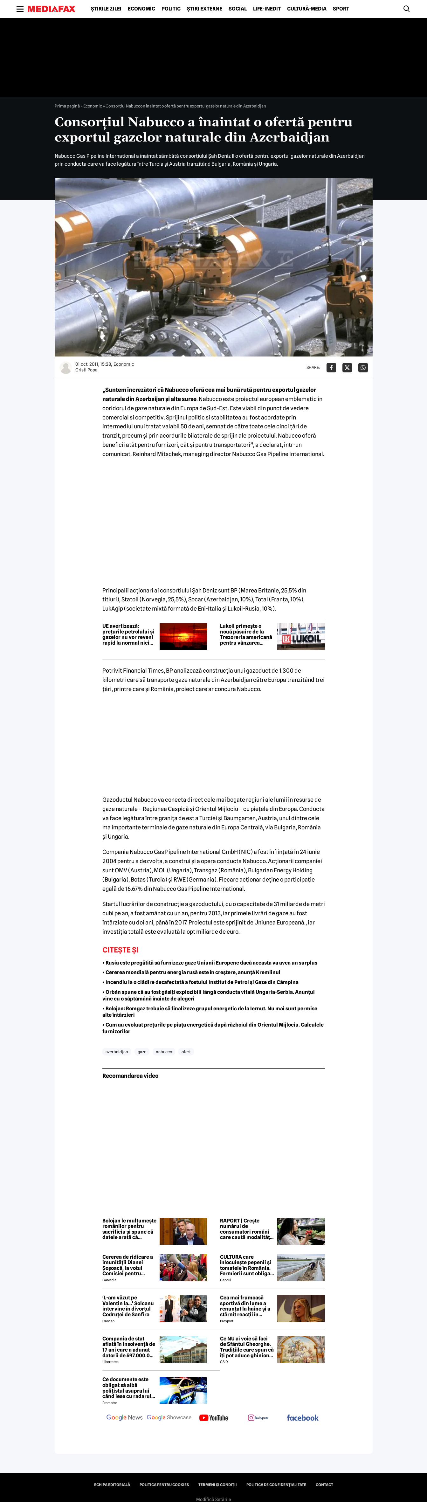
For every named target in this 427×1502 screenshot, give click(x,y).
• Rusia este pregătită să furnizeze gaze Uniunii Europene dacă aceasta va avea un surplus (209, 963)
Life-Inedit (267, 8)
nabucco (164, 1051)
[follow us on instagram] (258, 1418)
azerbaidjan (117, 1051)
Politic (171, 8)
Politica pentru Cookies (164, 1485)
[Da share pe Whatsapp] (363, 367)
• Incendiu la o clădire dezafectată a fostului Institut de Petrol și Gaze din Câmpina (200, 982)
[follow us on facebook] (302, 1418)
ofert (186, 1051)
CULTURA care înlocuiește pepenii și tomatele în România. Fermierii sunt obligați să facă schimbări (247, 1265)
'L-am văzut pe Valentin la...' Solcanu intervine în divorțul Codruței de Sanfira (128, 1306)
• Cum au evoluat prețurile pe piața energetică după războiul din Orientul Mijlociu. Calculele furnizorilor (213, 1028)
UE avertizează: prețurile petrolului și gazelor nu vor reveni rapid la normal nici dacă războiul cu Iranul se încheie (128, 634)
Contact (324, 1485)
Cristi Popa (86, 369)
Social (238, 8)
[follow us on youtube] (213, 1418)
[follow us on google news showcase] (169, 1418)
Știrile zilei (106, 8)
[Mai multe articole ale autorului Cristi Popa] (65, 367)
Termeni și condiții (217, 1485)
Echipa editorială (112, 1485)
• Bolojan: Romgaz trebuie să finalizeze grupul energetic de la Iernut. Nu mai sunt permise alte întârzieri (209, 1012)
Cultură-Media (307, 8)
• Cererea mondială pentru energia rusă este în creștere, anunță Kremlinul (191, 972)
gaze (142, 1051)
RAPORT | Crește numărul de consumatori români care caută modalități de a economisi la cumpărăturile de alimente (246, 1229)
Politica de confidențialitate (276, 1485)
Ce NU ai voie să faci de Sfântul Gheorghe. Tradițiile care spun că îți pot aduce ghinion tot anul (247, 1347)
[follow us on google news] (124, 1418)
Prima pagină (67, 105)
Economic (141, 8)
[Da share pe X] (347, 367)
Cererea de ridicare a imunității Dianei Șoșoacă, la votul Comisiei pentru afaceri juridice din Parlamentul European (127, 1265)
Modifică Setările (213, 1499)
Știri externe (204, 8)
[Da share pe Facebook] (331, 367)
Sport (341, 8)
